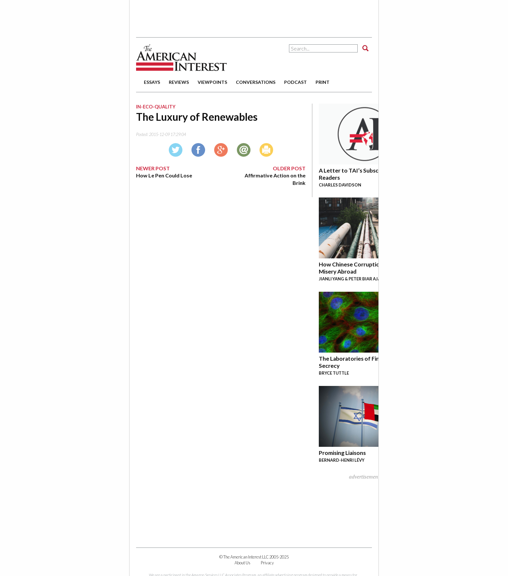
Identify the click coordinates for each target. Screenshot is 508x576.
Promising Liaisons (342, 452)
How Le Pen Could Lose (164, 175)
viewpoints (212, 82)
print (322, 82)
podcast (295, 82)
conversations (255, 82)
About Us (242, 562)
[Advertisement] (254, 16)
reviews (179, 82)
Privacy (267, 562)
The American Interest (181, 57)
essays (152, 82)
